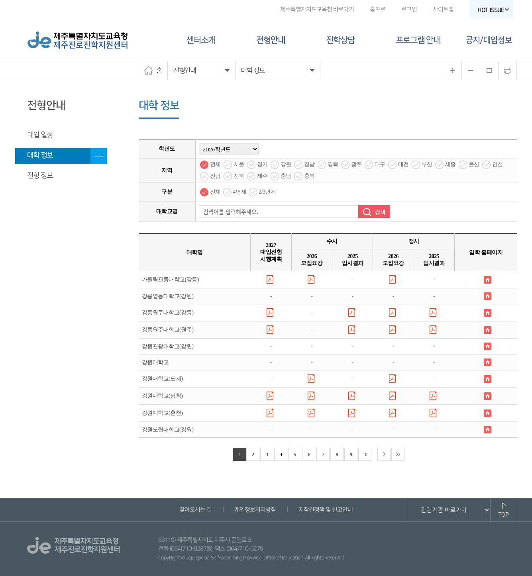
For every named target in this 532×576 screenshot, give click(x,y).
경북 (333, 164)
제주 (262, 176)
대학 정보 (40, 155)
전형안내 (270, 40)
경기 (262, 164)
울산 (474, 164)
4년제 (240, 192)
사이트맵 (442, 9)
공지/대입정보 (488, 40)
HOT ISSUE (493, 10)
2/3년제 (267, 192)
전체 (215, 164)
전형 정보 (40, 176)
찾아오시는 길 (195, 510)
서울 (239, 164)
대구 (380, 164)
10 (365, 454)
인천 (497, 164)
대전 (403, 164)
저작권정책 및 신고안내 (325, 510)
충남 (286, 176)
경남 (309, 164)
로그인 (408, 9)
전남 (215, 176)
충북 (309, 176)
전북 (239, 176)
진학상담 (340, 40)
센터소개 (200, 40)
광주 (356, 164)
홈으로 (377, 9)
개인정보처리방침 (255, 510)
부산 (427, 164)
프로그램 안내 (418, 40)
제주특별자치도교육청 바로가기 (316, 9)
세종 (450, 164)
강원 (286, 164)
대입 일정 (40, 135)
